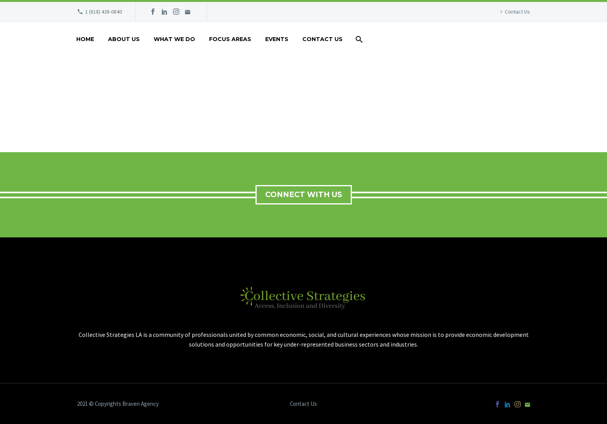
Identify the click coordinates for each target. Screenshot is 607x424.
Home (85, 39)
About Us (124, 39)
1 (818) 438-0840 (103, 11)
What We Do (174, 39)
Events (276, 39)
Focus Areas (230, 39)
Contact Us (517, 11)
